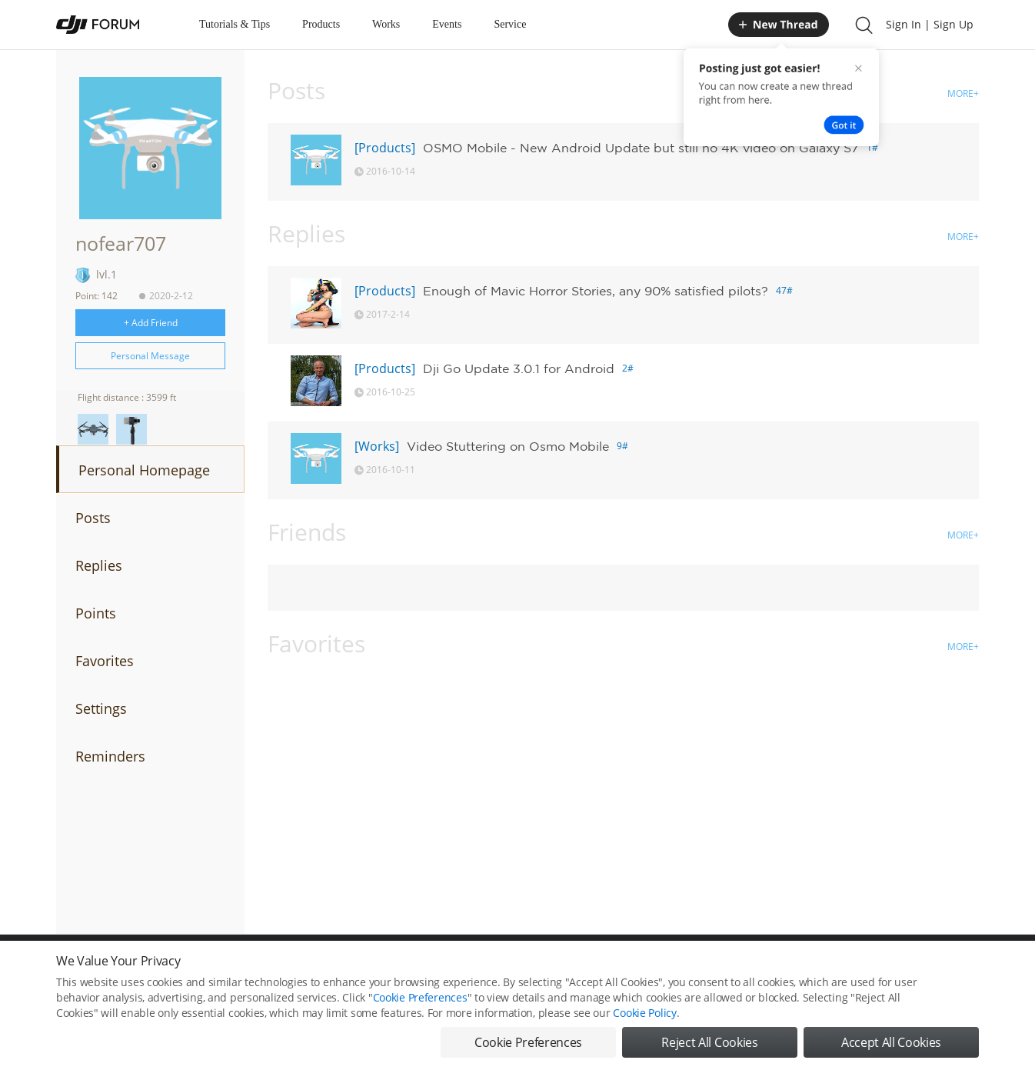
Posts (93, 517)
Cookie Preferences (420, 1002)
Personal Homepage (144, 470)
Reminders (110, 756)
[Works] (376, 446)
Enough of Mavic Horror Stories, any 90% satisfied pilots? (595, 291)
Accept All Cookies (891, 1046)
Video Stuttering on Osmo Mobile (508, 446)
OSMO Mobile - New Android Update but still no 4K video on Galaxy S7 (641, 148)
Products (321, 24)
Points (95, 613)
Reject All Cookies (709, 1046)
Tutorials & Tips (234, 24)
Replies (98, 565)
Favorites (104, 661)
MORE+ (963, 93)
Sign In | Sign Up (929, 24)
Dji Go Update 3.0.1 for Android (518, 368)
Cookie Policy (644, 1017)
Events (446, 24)
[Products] (384, 147)
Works (386, 24)
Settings (101, 708)
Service (510, 24)
